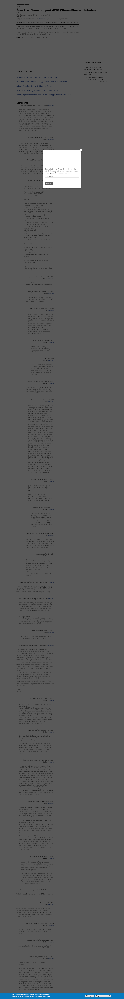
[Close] (81, 150)
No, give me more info (103, 996)
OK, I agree (89, 996)
